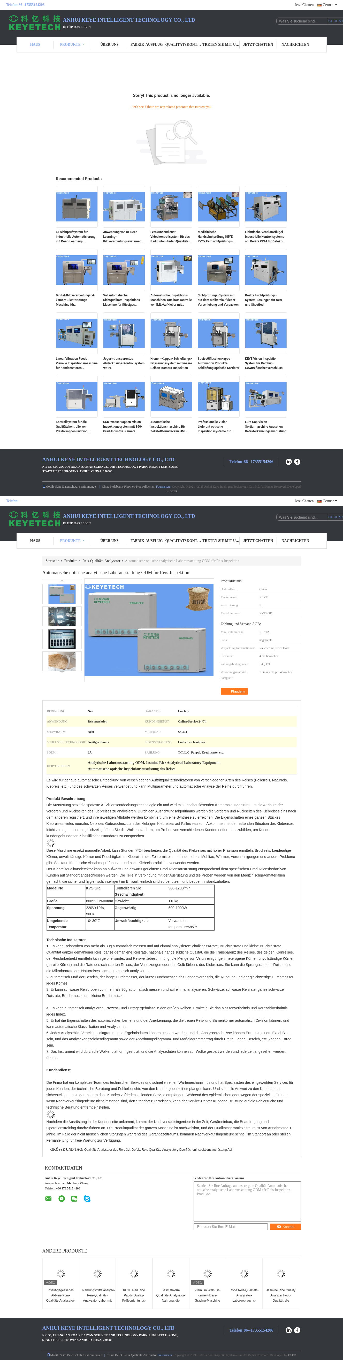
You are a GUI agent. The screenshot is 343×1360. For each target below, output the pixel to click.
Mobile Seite (52, 486)
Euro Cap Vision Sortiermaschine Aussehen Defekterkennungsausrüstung (265, 426)
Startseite (52, 561)
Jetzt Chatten (304, 5)
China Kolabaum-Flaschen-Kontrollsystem (128, 486)
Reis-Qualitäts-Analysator (101, 561)
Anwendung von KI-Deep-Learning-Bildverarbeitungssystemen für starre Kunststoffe (122, 237)
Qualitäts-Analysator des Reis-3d (106, 1149)
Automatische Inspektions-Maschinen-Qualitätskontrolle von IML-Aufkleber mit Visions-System (171, 300)
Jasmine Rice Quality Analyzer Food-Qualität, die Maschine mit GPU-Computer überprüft (280, 1300)
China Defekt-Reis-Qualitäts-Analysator (132, 1355)
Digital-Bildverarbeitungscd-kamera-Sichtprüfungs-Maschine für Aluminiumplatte (75, 300)
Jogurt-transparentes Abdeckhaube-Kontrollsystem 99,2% (123, 363)
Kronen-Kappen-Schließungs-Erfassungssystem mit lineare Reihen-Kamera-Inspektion (171, 363)
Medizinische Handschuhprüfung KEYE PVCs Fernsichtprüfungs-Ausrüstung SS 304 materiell (218, 237)
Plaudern (235, 691)
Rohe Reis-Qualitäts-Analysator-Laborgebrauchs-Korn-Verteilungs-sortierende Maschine (244, 1300)
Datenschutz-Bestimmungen (79, 486)
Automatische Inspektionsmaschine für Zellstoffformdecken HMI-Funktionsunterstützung (168, 427)
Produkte (72, 45)
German (330, 5)
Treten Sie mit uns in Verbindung (221, 45)
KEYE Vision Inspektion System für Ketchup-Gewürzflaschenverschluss (264, 363)
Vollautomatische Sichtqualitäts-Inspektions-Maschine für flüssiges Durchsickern (122, 300)
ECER (174, 491)
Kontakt (285, 1227)
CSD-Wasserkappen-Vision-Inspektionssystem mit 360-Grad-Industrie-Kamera (122, 426)
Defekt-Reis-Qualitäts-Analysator (154, 1149)
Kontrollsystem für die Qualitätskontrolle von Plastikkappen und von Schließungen (71, 427)
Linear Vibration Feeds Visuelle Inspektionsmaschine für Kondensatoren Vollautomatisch (76, 363)
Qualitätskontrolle (184, 45)
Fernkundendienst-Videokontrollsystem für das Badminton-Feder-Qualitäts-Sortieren (170, 237)
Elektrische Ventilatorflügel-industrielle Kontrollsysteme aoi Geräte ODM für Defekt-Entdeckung (264, 237)
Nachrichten (295, 45)
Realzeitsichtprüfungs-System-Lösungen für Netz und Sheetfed (264, 300)
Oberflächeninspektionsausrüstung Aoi (205, 1149)
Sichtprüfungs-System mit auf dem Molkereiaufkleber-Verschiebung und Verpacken (218, 300)
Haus (35, 45)
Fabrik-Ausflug (147, 45)
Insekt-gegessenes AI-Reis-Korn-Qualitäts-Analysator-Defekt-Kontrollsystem (60, 1300)
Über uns (109, 45)
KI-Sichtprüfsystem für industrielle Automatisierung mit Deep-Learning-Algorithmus (75, 237)
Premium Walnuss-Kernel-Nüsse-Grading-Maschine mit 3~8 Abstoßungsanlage (207, 1300)
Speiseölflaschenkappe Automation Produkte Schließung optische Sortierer (218, 363)
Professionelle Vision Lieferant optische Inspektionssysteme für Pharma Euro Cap (214, 427)
